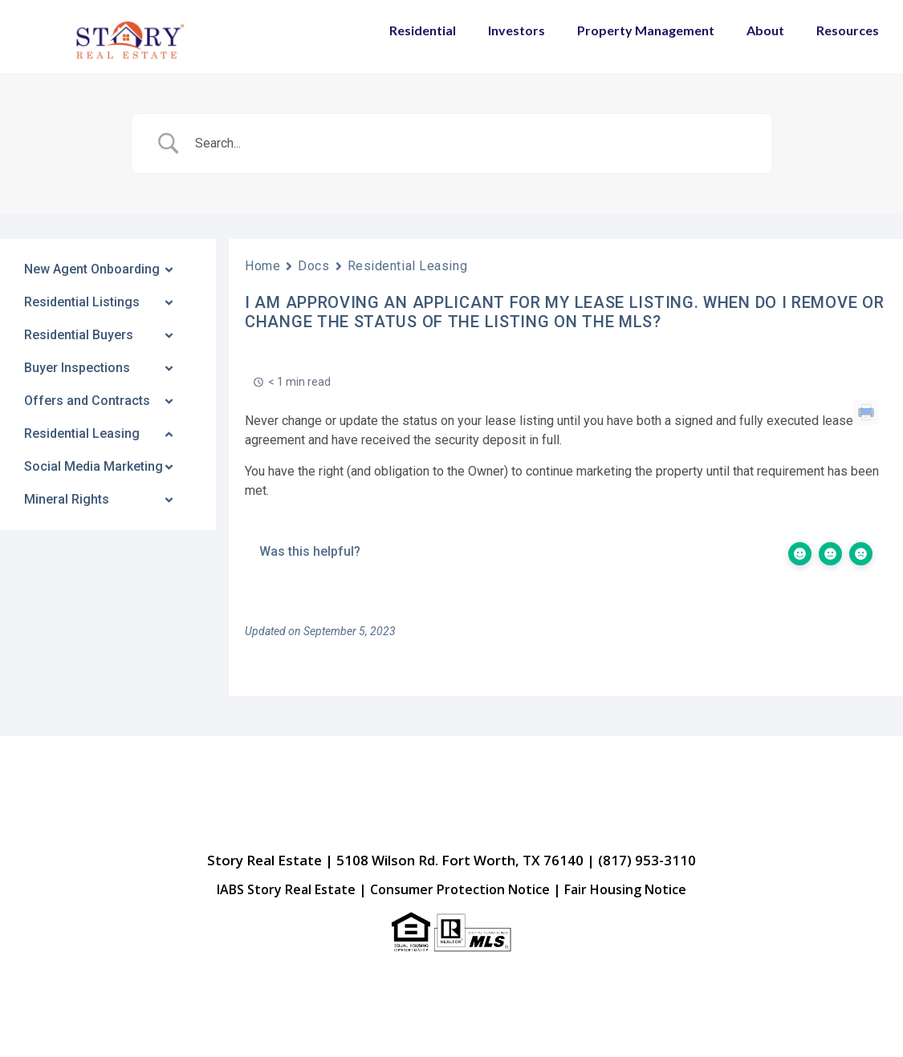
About (765, 30)
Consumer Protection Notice (460, 889)
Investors (516, 30)
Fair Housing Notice (625, 889)
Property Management (645, 30)
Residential (422, 30)
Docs (313, 265)
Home (262, 265)
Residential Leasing (408, 265)
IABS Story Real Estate (286, 889)
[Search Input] (472, 143)
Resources (847, 30)
